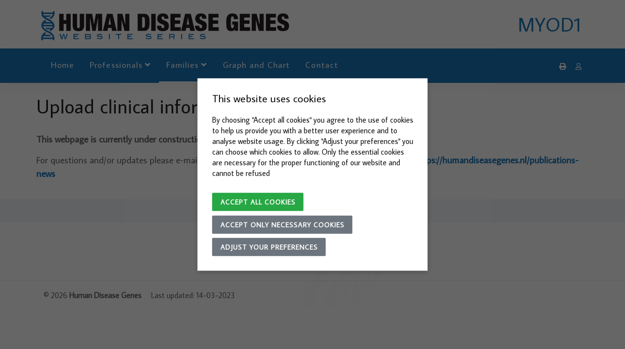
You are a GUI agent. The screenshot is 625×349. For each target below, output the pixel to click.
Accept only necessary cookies (282, 225)
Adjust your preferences (269, 247)
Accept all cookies (258, 202)
